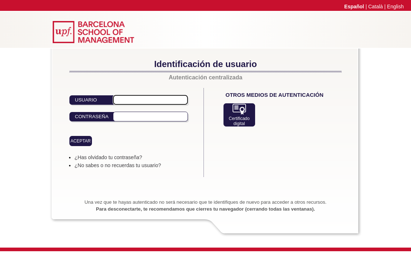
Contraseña (92, 116)
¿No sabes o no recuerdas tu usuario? (117, 165)
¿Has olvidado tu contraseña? (108, 157)
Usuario (86, 100)
